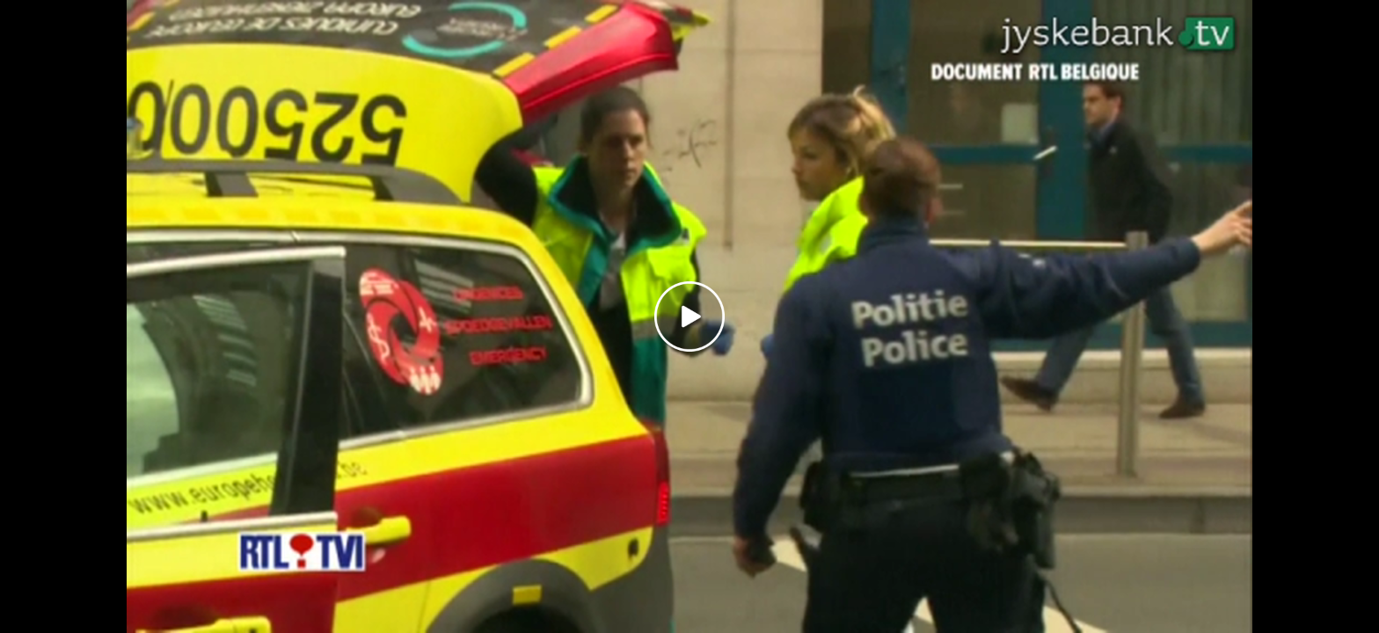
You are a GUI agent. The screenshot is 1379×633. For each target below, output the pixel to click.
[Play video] (689, 316)
